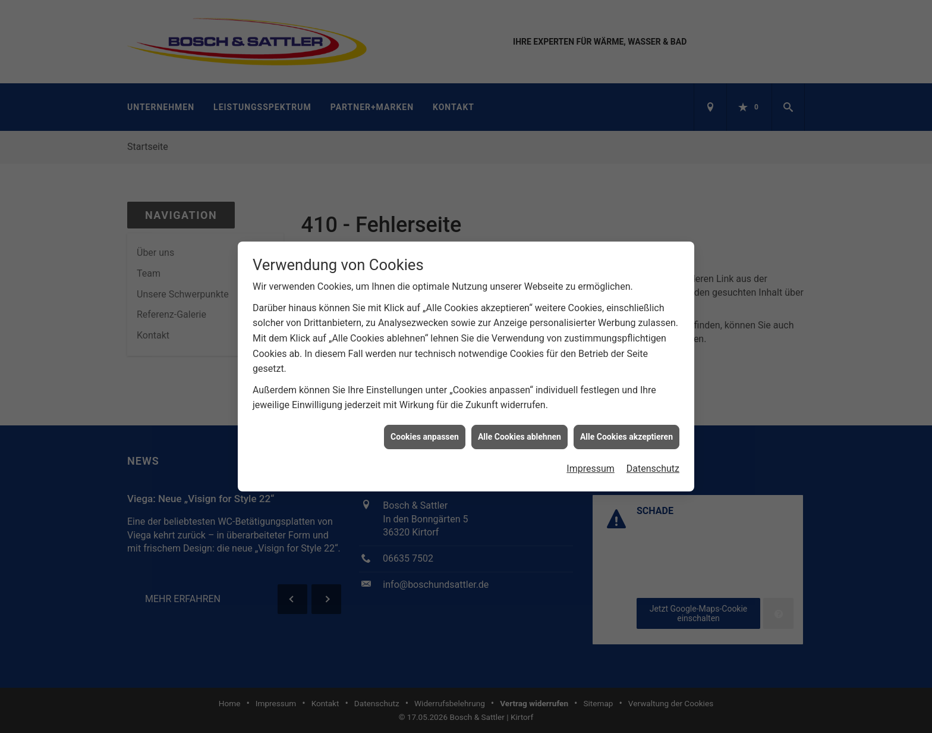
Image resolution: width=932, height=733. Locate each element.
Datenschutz (652, 465)
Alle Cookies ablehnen (519, 432)
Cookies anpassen (425, 432)
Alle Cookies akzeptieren (626, 432)
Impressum (590, 465)
